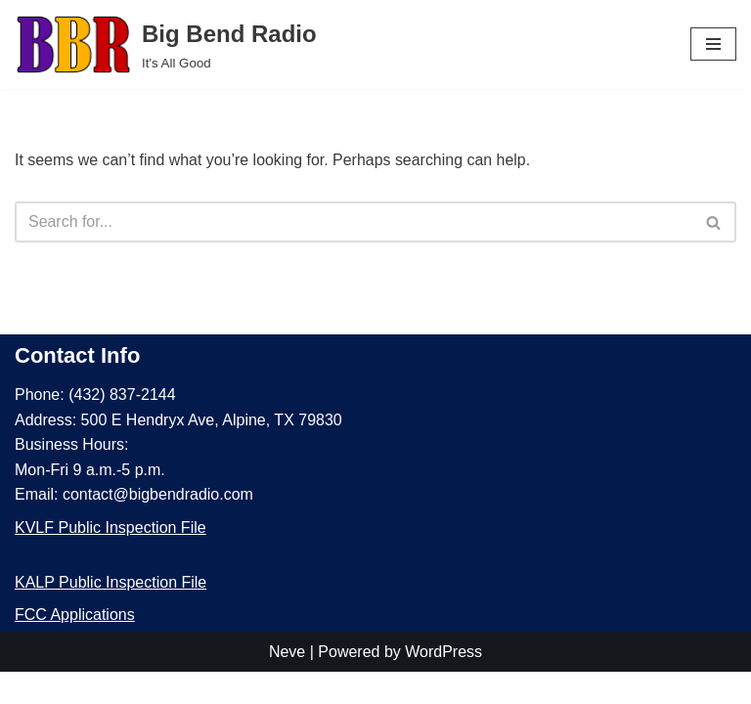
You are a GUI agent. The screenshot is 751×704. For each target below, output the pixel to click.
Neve (287, 683)
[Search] (353, 221)
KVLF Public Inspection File (110, 559)
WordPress (443, 683)
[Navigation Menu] (713, 44)
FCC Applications (75, 646)
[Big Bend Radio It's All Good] (166, 44)
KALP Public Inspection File (110, 613)
